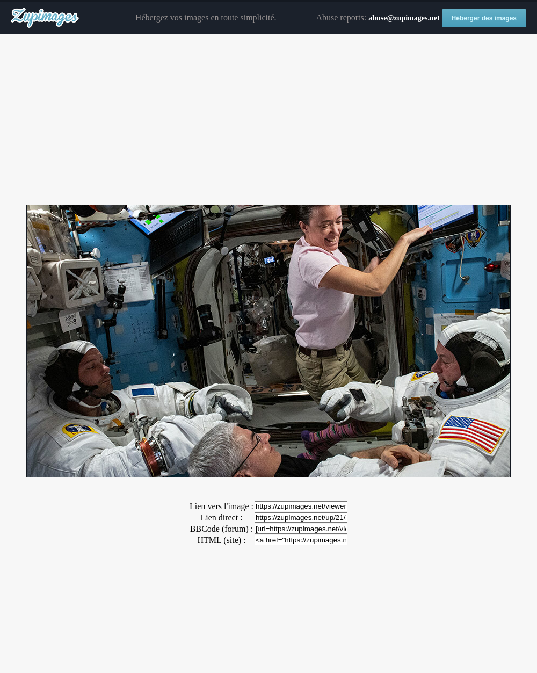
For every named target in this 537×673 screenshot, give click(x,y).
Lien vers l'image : (221, 506)
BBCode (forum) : (221, 528)
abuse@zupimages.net (403, 18)
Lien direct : (221, 517)
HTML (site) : (221, 540)
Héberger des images (484, 18)
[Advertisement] (268, 120)
